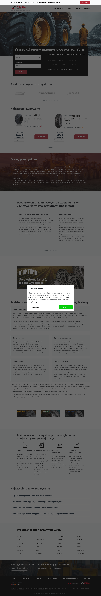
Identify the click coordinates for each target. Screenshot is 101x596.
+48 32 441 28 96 (18, 2)
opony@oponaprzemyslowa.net (49, 2)
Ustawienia (35, 307)
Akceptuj (66, 307)
